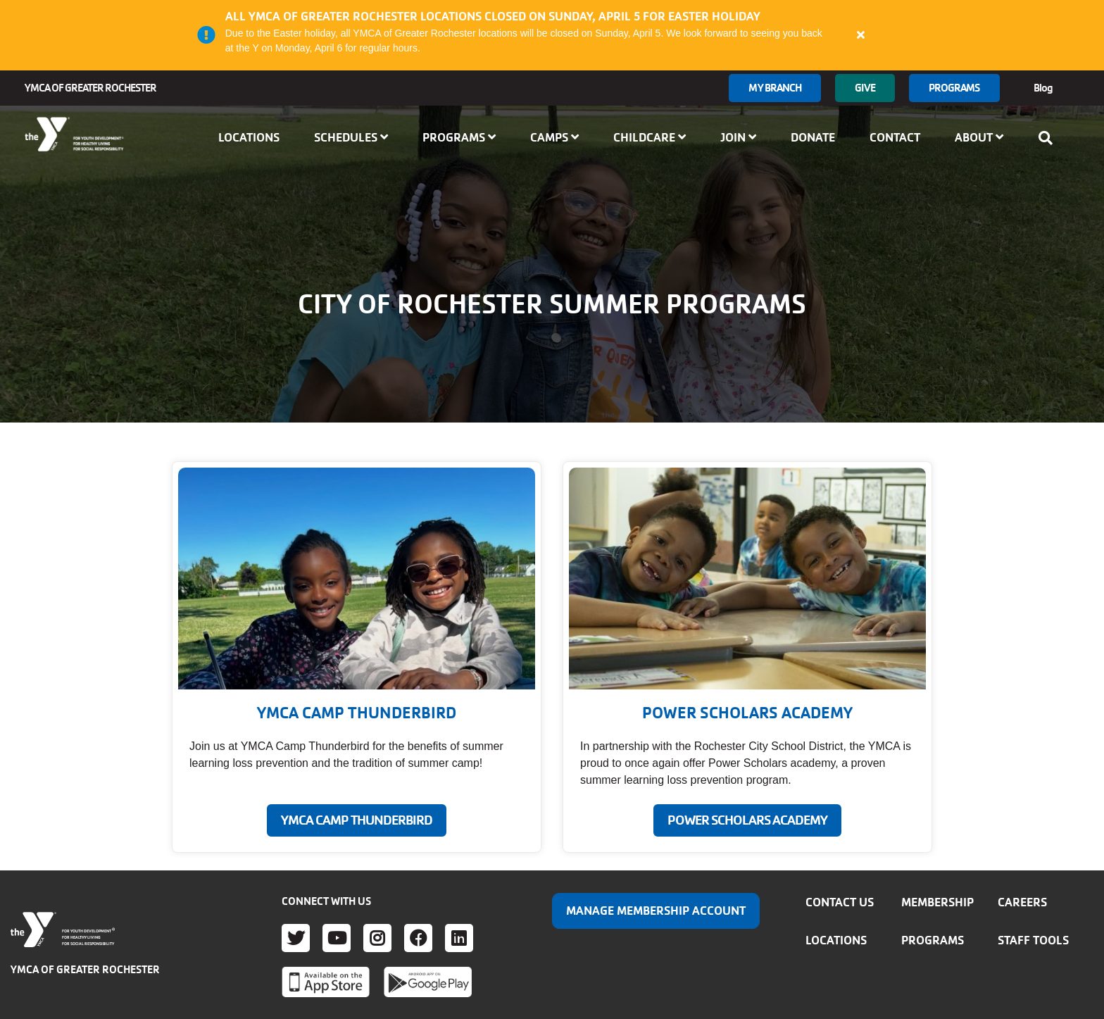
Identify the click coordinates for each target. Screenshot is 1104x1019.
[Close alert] (861, 34)
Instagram (377, 938)
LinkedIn (459, 938)
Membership (937, 902)
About (979, 137)
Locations (249, 137)
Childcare (649, 137)
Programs (954, 87)
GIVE (864, 87)
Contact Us (839, 902)
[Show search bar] (1050, 138)
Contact (895, 137)
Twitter (296, 938)
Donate (813, 137)
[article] (552, 35)
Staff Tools (1033, 940)
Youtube (336, 938)
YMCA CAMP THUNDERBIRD (356, 820)
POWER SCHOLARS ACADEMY (747, 820)
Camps (554, 137)
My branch (774, 87)
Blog (1043, 87)
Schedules (351, 137)
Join (738, 137)
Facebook (418, 938)
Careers (1022, 902)
